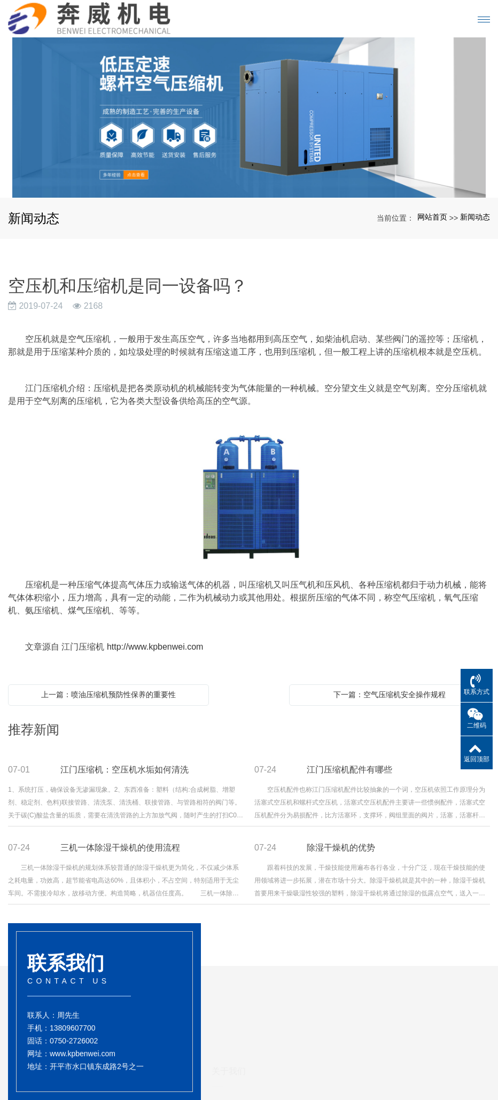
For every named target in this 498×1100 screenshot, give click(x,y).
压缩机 (279, 1067)
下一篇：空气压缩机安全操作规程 (389, 694)
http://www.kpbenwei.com (155, 646)
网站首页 (432, 217)
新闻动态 (475, 217)
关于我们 (229, 1013)
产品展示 (285, 1030)
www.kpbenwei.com (82, 1062)
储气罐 (279, 1076)
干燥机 (279, 1057)
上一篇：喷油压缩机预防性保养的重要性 (108, 694)
